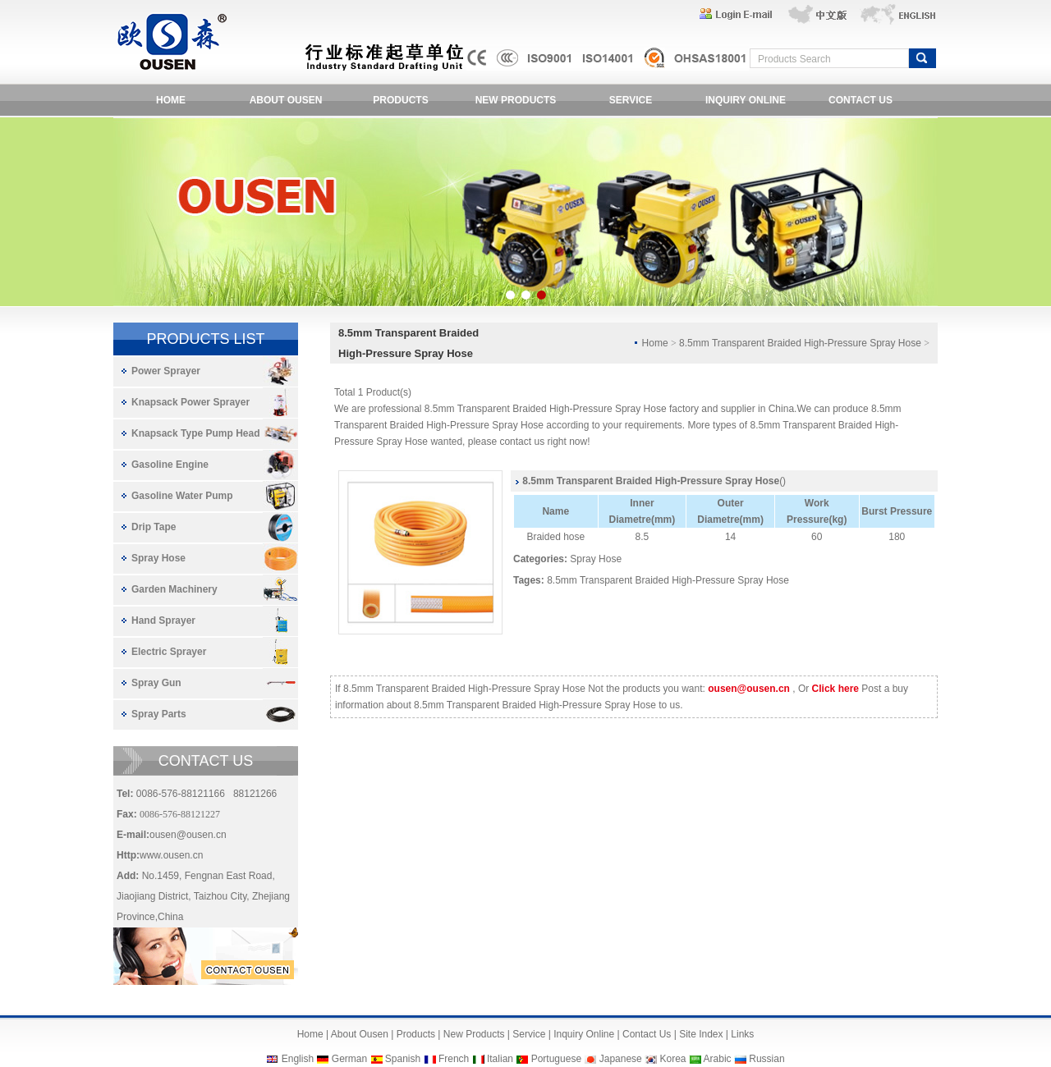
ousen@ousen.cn (188, 834)
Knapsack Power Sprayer (190, 402)
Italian (500, 1059)
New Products (474, 1034)
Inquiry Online (583, 1034)
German (349, 1059)
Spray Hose (158, 558)
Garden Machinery (174, 589)
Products (416, 1034)
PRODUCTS (400, 100)
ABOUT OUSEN (286, 100)
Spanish (402, 1059)
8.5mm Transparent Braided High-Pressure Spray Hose (668, 580)
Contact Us (646, 1034)
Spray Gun (156, 683)
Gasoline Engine (170, 464)
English (298, 1059)
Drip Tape (153, 527)
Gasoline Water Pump (182, 495)
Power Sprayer (165, 371)
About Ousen (359, 1034)
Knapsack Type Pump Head (195, 433)
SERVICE (630, 100)
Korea (672, 1059)
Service (528, 1034)
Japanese (620, 1059)
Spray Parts (158, 714)
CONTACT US (860, 100)
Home (310, 1034)
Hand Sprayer (163, 620)
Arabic (718, 1059)
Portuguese (556, 1059)
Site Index (701, 1034)
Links (742, 1034)
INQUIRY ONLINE (745, 100)
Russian (766, 1059)
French (453, 1059)
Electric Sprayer (168, 651)
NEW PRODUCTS (516, 100)
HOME (171, 100)
